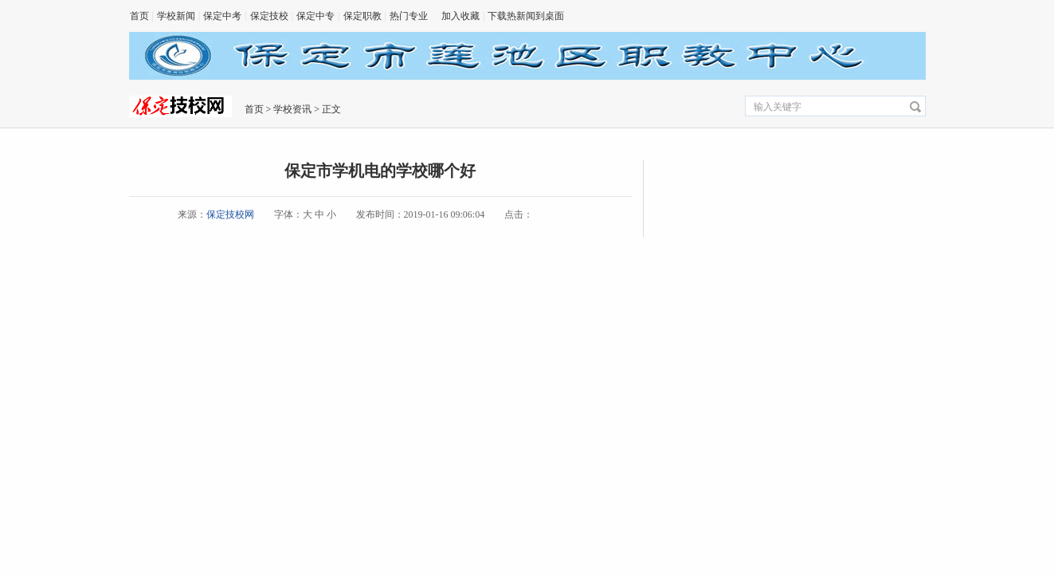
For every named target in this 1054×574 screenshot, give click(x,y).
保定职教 (362, 16)
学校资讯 (292, 109)
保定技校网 (230, 214)
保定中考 (222, 16)
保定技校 (269, 16)
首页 (139, 16)
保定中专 (315, 16)
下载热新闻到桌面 (526, 16)
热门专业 (409, 16)
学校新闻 (176, 16)
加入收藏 (460, 16)
